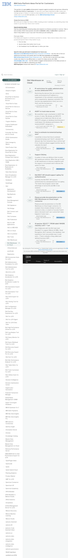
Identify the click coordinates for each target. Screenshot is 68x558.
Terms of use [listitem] (46, 261)
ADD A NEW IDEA (11, 80)
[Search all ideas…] (12, 75)
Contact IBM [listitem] (28, 261)
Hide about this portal (19, 5)
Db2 (47, 105)
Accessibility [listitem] (58, 261)
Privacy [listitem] (38, 261)
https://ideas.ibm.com (20, 16)
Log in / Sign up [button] (60, 74)
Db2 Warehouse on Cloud (44, 106)
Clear (18, 84)
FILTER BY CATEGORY (10, 84)
